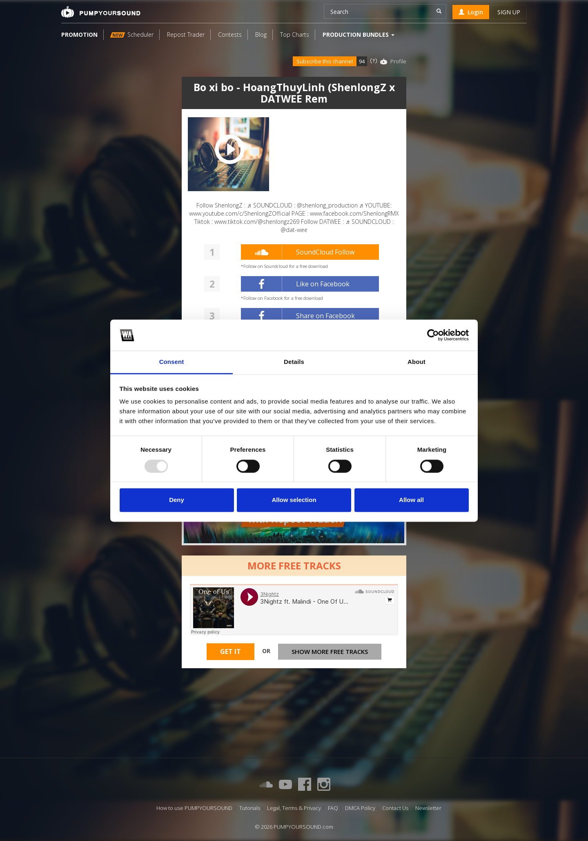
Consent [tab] (171, 362)
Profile (398, 61)
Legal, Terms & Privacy (294, 808)
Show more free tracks (330, 651)
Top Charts (294, 34)
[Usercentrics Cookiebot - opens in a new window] (433, 335)
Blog (261, 34)
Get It (230, 651)
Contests (230, 34)
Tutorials (249, 808)
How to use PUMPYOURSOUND (194, 808)
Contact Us (395, 808)
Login (471, 12)
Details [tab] (294, 362)
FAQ (333, 808)
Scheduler (132, 34)
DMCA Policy (360, 808)
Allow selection (294, 500)
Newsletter (428, 808)
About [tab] (416, 362)
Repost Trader (186, 34)
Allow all (411, 500)
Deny (176, 500)
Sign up (508, 12)
